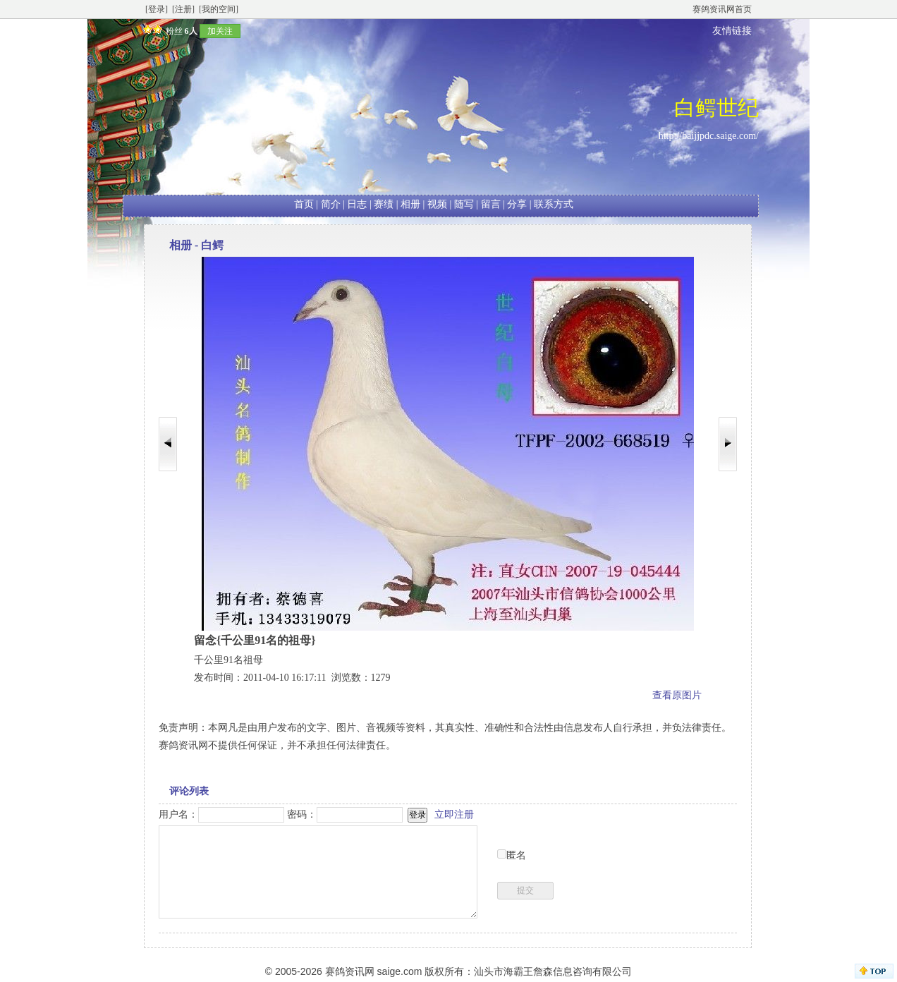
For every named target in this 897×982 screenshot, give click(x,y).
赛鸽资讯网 (349, 971)
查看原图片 (677, 695)
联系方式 (553, 204)
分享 (517, 204)
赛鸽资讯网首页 (722, 9)
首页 (304, 204)
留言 (491, 204)
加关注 (220, 31)
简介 (331, 204)
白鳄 (212, 245)
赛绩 (383, 204)
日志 (357, 204)
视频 (437, 204)
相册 (410, 204)
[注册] (183, 9)
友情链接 (732, 30)
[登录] (156, 9)
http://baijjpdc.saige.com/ (709, 136)
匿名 (516, 855)
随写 (464, 204)
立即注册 (454, 814)
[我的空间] (218, 9)
